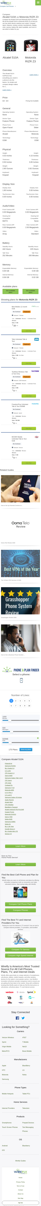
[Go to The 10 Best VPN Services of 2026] (20, 563)
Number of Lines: (20, 695)
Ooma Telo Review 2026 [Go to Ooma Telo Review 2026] (8, 543)
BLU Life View (9, 826)
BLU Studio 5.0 (9, 768)
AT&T (24, 1037)
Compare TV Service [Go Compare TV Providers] (20, 950)
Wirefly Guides (20, 1161)
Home (20, 1177)
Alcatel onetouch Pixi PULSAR (14, 809)
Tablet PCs (26, 1094)
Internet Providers (8, 1108)
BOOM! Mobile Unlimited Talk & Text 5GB (19, 439)
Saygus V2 (8, 834)
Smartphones (7, 1123)
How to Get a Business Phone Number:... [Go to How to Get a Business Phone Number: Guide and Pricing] (13, 655)
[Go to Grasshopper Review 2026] (20, 600)
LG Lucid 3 (8, 795)
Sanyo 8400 (8, 775)
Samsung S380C (10, 821)
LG (23, 1070)
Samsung (5, 1079)
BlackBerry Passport (11, 807)
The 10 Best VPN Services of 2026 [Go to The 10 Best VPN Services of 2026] (11, 580)
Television (25, 1108)
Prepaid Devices (28, 1123)
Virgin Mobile (6, 1046)
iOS (3, 1150)
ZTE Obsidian (9, 805)
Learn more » (6, 90)
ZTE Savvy (8, 780)
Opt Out (20, 1203)
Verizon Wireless (8, 1037)
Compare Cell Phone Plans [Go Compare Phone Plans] (20, 904)
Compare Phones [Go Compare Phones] (20, 910)
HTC (3, 1070)
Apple (4, 1065)
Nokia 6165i (8, 819)
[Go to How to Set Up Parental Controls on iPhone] (20, 488)
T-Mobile (25, 1042)
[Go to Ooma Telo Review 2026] (20, 526)
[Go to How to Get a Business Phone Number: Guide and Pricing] (20, 638)
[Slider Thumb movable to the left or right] (9, 721)
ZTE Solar (8, 783)
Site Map (20, 1198)
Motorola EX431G (10, 814)
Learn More (20, 846)
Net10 (24, 1046)
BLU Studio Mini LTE (11, 831)
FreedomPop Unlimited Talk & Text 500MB (20, 405)
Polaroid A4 (8, 763)
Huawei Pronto (9, 812)
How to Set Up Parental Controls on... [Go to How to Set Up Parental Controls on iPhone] (12, 505)
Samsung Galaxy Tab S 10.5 (14, 778)
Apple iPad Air (9, 800)
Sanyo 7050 (8, 817)
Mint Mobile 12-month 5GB (19, 308)
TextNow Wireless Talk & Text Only (20, 373)
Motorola (5, 1075)
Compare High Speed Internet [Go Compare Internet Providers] (20, 955)
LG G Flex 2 (8, 792)
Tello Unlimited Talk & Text (19, 340)
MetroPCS (5, 1051)
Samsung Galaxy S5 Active (13, 797)
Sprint (4, 1042)
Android (5, 1146)
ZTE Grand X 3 (9, 773)
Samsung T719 (9, 788)
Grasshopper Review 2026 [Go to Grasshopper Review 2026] (8, 617)
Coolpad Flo (8, 785)
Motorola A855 (9, 790)
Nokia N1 (8, 824)
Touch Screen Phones (10, 1127)
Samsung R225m (10, 766)
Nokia (24, 1075)
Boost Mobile (27, 1051)
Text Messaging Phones (28, 1129)
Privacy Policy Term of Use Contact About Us (20, 1188)
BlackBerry (26, 1065)
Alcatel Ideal (8, 802)
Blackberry (26, 1146)
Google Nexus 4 (10, 829)
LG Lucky (8, 771)
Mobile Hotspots (8, 1094)
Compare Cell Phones (7, 6)
